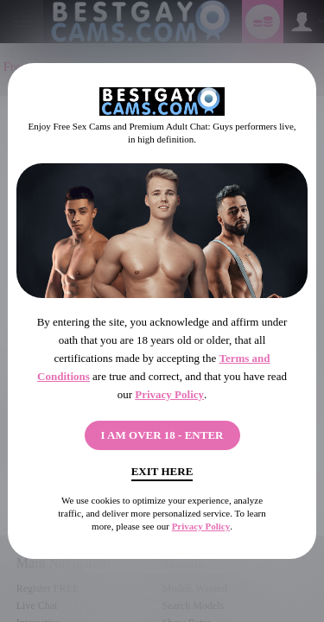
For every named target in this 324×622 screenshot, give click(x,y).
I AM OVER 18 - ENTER (162, 434)
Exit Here (162, 471)
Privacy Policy (169, 394)
